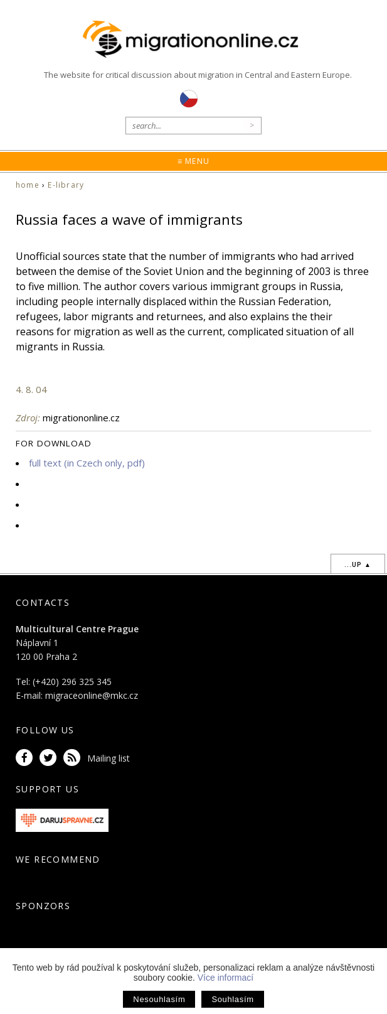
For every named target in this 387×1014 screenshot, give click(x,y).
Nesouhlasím (159, 999)
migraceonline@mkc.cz (91, 695)
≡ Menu (193, 161)
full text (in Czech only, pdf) (87, 462)
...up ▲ (357, 564)
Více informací (225, 978)
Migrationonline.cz (193, 40)
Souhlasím (232, 999)
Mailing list (108, 758)
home (28, 185)
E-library (66, 185)
